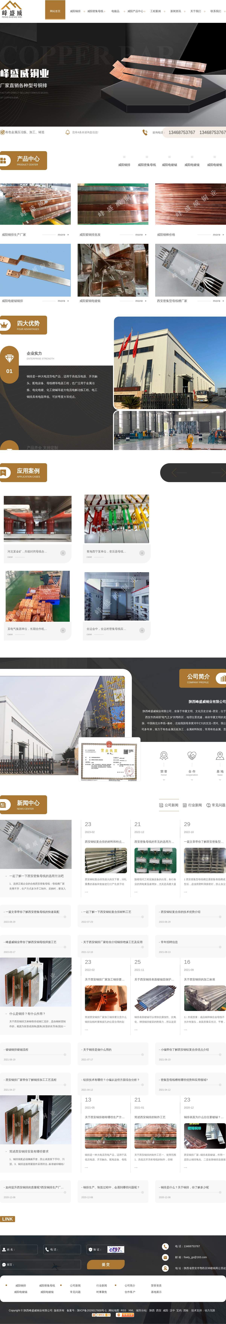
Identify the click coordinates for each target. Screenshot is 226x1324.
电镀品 (115, 11)
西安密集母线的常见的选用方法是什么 (155, 841)
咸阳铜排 (75, 11)
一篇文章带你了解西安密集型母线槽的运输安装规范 (205, 841)
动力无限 (210, 1310)
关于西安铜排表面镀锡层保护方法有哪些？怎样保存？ (155, 979)
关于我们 (195, 11)
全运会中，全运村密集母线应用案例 (109, 628)
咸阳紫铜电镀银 (90, 300)
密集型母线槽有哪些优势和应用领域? (183, 1079)
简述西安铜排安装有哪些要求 (29, 1151)
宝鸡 (179, 1310)
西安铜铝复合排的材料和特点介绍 (106, 841)
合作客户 (130, 1292)
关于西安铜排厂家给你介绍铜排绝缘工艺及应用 (112, 942)
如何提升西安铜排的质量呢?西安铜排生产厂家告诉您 (35, 1187)
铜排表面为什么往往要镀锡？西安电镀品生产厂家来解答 (205, 1117)
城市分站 (141, 1310)
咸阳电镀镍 (192, 164)
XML (131, 1310)
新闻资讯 (175, 11)
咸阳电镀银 (214, 164)
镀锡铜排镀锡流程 (16, 1049)
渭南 (185, 1310)
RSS (124, 1310)
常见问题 (218, 805)
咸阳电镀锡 (169, 164)
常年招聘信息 (168, 942)
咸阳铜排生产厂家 (14, 234)
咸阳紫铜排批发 (90, 234)
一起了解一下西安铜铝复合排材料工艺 (106, 911)
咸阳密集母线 (95, 11)
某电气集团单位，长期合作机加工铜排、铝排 (36, 628)
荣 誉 (163, 771)
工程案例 (155, 11)
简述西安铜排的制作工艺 (150, 1117)
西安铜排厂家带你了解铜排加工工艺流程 (30, 1079)
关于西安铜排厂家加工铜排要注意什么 (106, 979)
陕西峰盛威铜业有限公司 (207, 702)
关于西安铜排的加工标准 (199, 979)
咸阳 (165, 1310)
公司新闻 (171, 805)
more (61, 234)
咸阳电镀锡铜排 (12, 300)
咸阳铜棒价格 (166, 234)
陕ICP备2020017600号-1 (92, 1310)
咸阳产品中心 (135, 11)
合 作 (192, 771)
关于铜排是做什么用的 (96, 1049)
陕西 (152, 1310)
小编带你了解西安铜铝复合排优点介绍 (184, 1049)
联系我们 (216, 11)
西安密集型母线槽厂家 (172, 300)
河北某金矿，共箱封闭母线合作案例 (30, 551)
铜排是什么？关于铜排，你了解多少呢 (184, 1187)
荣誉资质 (156, 1285)
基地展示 (156, 1292)
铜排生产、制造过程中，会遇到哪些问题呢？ (110, 1187)
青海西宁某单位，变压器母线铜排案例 (111, 551)
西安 (158, 1310)
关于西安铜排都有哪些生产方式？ (106, 1117)
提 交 (106, 1264)
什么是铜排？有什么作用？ (27, 1013)
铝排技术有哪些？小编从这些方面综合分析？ (110, 1079)
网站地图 (114, 1310)
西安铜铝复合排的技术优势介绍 (179, 911)
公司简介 (130, 1285)
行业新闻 (195, 805)
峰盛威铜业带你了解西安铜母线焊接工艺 (30, 942)
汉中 (172, 1310)
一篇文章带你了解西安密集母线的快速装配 (31, 911)
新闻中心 (28, 803)
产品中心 (28, 159)
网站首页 (55, 11)
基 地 (220, 771)
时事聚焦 (101, 1292)
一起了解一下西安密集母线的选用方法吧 (36, 876)
